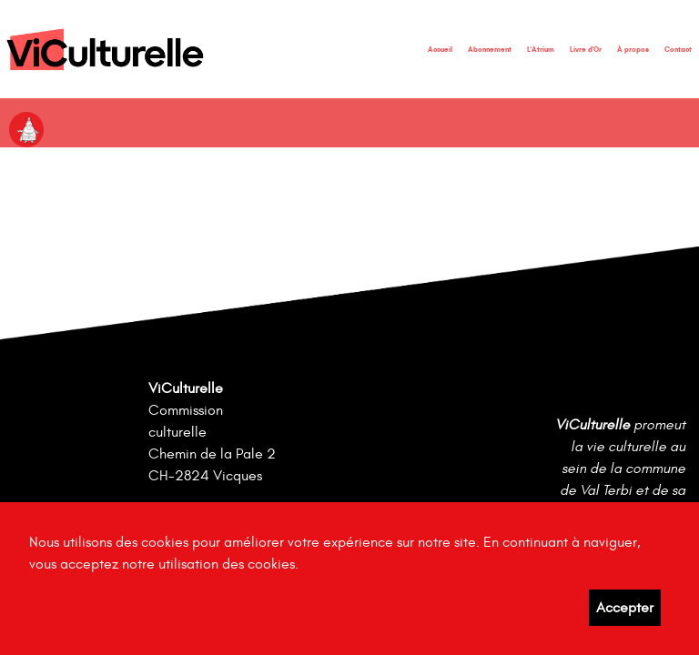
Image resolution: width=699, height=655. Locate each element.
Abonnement (490, 49)
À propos (633, 49)
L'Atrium (540, 49)
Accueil (440, 49)
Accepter (624, 608)
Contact (678, 49)
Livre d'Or (586, 49)
